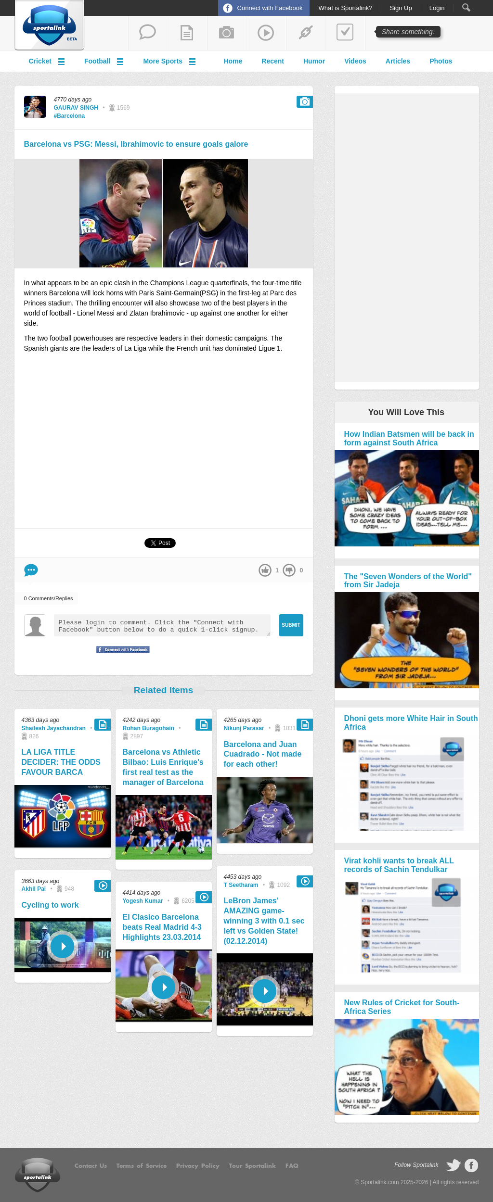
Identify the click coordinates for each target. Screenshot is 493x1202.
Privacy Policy (198, 1166)
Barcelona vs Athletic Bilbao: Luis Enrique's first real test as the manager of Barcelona (163, 767)
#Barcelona (69, 116)
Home (232, 61)
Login (437, 8)
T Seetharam (241, 885)
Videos (355, 61)
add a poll (345, 33)
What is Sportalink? (345, 8)
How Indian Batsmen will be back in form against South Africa (409, 438)
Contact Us (91, 1166)
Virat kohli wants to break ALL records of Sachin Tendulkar (399, 865)
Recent (272, 61)
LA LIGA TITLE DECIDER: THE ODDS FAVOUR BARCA (61, 762)
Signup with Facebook (120, 655)
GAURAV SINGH (76, 107)
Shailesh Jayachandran (54, 728)
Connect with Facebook (270, 8)
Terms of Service (142, 1166)
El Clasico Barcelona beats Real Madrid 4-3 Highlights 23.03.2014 (162, 927)
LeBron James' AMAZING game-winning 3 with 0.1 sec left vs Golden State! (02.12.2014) (264, 921)
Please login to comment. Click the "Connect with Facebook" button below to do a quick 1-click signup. (162, 625)
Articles (398, 61)
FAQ (291, 1166)
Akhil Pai (34, 889)
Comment (31, 570)
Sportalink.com (380, 1182)
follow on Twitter (453, 1165)
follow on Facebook (471, 1165)
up (265, 570)
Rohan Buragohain (148, 728)
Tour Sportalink (252, 1166)
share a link (305, 33)
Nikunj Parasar (244, 728)
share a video (266, 33)
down (289, 570)
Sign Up (400, 8)
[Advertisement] (164, 445)
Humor (314, 61)
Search (466, 7)
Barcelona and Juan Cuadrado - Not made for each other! (263, 754)
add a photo (226, 33)
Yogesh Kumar (143, 901)
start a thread (148, 33)
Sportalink (49, 25)
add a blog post (187, 33)
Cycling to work (50, 905)
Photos (440, 61)
